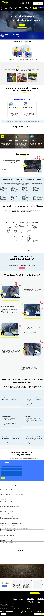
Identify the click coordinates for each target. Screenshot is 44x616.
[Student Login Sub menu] (35, 8)
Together (28, 594)
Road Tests (22, 24)
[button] (22, 476)
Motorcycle (19, 7)
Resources (39, 589)
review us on (4, 572)
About (28, 592)
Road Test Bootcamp (30, 587)
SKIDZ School (29, 586)
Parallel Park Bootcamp (30, 588)
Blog (27, 593)
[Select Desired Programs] (11, 457)
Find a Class (28, 597)
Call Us (22, 600)
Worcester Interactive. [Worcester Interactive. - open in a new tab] (32, 608)
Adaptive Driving (15, 8)
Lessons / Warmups (22, 27)
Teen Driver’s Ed (2, 8)
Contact (41, 7)
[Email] (11, 455)
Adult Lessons (10, 8)
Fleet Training (23, 8)
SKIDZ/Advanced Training (28, 8)
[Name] (11, 453)
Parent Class (6, 8)
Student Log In (21, 598)
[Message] (11, 460)
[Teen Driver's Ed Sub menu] (3, 8)
